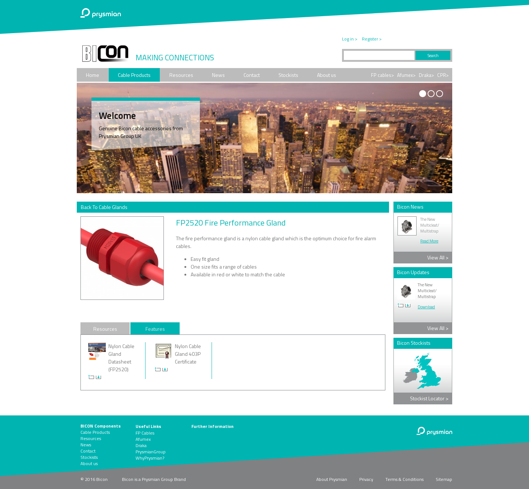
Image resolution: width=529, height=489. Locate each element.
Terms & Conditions (404, 479)
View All (438, 257)
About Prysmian (331, 479)
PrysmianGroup (151, 451)
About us (326, 75)
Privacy (366, 479)
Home (92, 75)
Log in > (349, 38)
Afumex (143, 439)
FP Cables (145, 432)
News (218, 75)
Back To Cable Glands (104, 207)
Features (155, 329)
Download (426, 307)
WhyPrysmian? (150, 457)
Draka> (426, 75)
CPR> (443, 75)
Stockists (288, 75)
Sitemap (444, 479)
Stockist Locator (429, 398)
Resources (181, 75)
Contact (252, 75)
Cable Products (134, 75)
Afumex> (406, 75)
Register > (372, 38)
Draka (141, 445)
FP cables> (382, 75)
